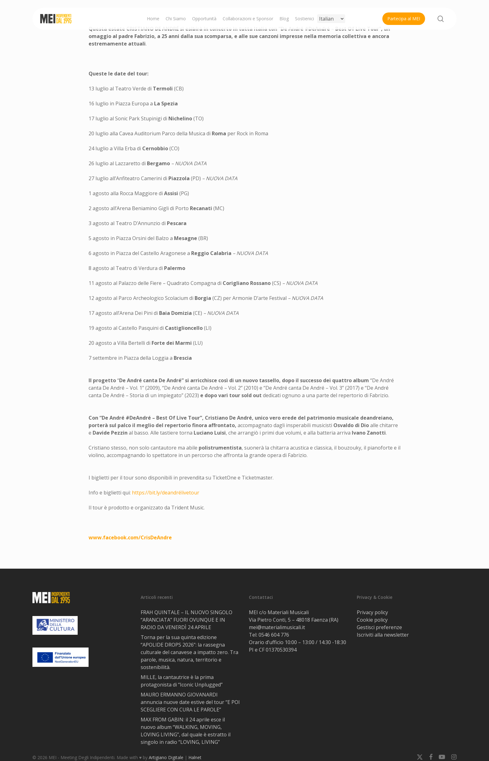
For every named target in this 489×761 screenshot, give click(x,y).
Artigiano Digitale (166, 757)
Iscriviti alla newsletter (383, 634)
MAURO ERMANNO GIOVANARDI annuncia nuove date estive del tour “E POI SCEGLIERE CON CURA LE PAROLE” (190, 702)
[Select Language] (331, 18)
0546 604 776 (274, 634)
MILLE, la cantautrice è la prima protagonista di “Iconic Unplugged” (182, 681)
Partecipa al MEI (403, 19)
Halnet (194, 757)
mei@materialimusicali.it (277, 627)
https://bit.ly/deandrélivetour (165, 492)
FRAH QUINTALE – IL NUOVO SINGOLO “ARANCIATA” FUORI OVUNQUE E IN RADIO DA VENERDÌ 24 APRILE (186, 620)
